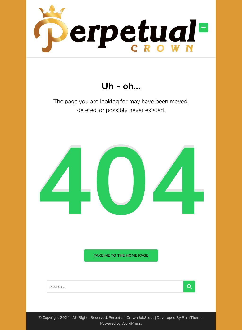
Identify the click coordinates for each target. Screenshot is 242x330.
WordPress (131, 323)
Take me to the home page (121, 255)
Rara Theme (192, 317)
